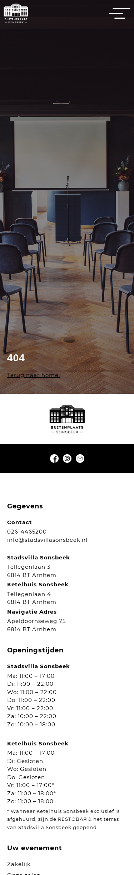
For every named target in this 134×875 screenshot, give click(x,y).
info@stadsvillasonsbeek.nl (47, 539)
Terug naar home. (33, 375)
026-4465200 (27, 531)
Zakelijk (19, 864)
